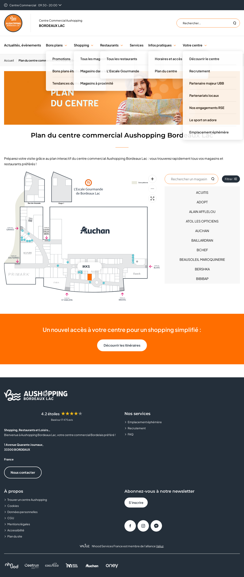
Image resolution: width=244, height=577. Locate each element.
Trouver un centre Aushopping (27, 499)
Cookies (13, 506)
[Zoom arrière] (152, 189)
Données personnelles (22, 512)
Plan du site (14, 536)
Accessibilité (15, 530)
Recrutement (137, 428)
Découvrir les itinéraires (122, 345)
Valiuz (159, 546)
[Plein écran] (152, 198)
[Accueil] (10, 60)
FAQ (130, 434)
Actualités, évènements (22, 45)
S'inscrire (136, 502)
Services (136, 45)
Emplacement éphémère (145, 422)
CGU (10, 518)
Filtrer (231, 179)
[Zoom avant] (152, 179)
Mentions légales (18, 524)
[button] (66, 45)
